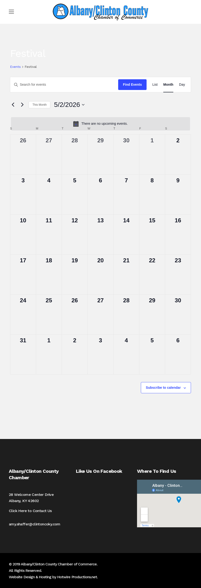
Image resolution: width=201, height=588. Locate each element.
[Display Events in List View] (155, 84)
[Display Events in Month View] (168, 84)
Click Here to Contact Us (30, 510)
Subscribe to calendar (163, 387)
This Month (39, 104)
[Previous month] (13, 105)
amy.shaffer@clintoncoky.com (34, 524)
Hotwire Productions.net (77, 577)
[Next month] (22, 105)
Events (15, 67)
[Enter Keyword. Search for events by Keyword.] (64, 84)
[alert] (100, 123)
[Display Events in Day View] (182, 84)
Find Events (132, 84)
